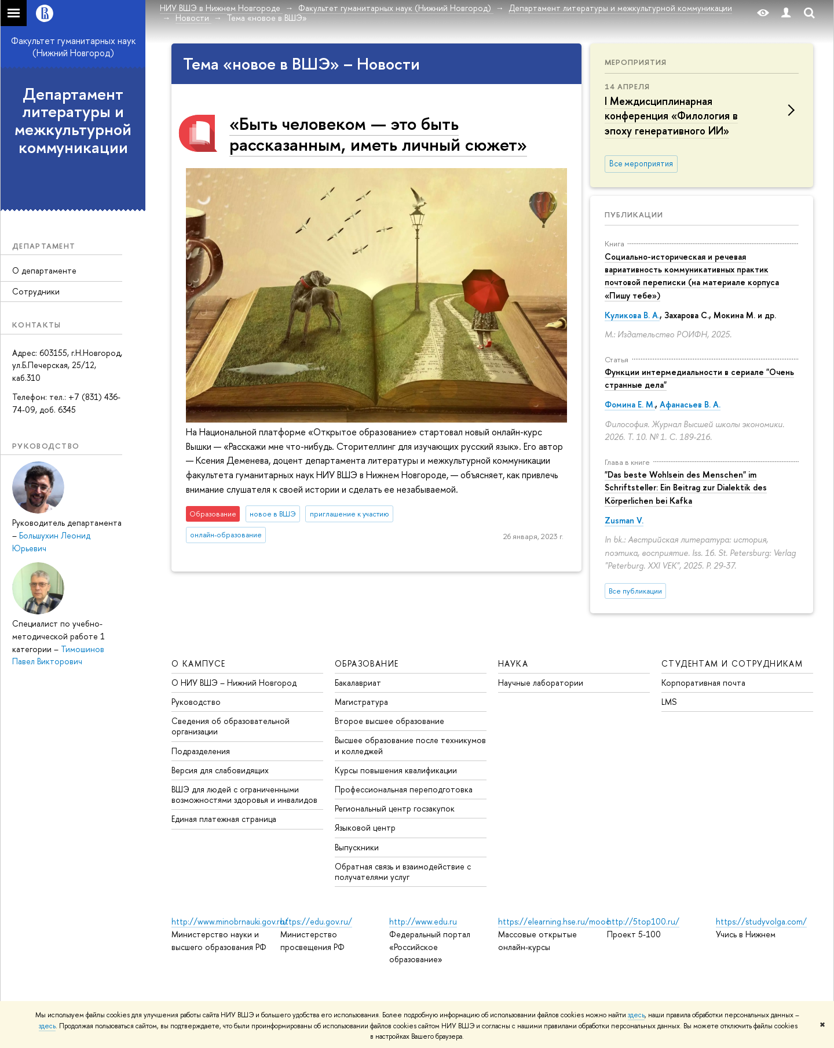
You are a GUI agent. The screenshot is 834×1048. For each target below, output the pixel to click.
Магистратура (361, 701)
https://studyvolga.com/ (761, 921)
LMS (668, 701)
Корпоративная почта (703, 682)
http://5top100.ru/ (643, 921)
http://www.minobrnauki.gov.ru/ (229, 921)
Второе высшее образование (389, 720)
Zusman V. (624, 520)
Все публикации (635, 591)
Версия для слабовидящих (220, 770)
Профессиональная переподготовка (404, 789)
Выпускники (357, 847)
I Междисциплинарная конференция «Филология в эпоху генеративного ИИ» (671, 115)
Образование (366, 663)
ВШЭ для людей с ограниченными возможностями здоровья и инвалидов (244, 794)
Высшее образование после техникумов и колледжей (410, 745)
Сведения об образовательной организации (230, 726)
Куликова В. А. (632, 315)
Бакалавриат (358, 682)
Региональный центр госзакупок (395, 808)
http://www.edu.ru (423, 921)
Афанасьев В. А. (690, 404)
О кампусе (198, 663)
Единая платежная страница (223, 818)
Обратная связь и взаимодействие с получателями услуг (403, 871)
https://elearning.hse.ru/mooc (554, 921)
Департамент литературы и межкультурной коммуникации (72, 120)
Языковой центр (365, 827)
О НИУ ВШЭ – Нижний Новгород (234, 682)
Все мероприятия (641, 163)
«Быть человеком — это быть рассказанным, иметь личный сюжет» (378, 133)
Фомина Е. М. (630, 404)
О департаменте (44, 270)
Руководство (196, 701)
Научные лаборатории (540, 682)
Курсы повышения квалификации (396, 770)
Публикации (634, 214)
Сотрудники (36, 291)
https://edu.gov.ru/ (316, 921)
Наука (513, 663)
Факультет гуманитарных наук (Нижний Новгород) (73, 46)
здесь (636, 1015)
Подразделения (200, 750)
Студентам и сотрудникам (732, 663)
